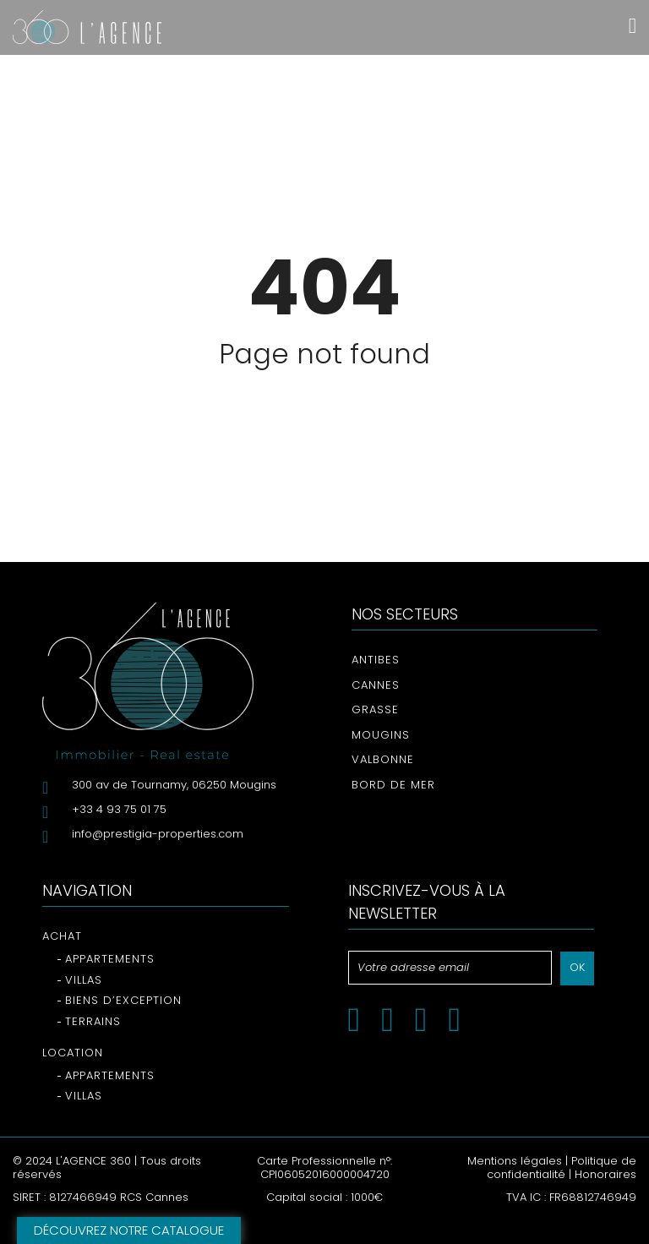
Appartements (110, 959)
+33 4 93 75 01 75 (119, 809)
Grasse (375, 709)
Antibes (376, 660)
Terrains (93, 1021)
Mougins (381, 735)
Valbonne (383, 759)
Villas (83, 980)
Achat (62, 936)
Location (72, 1053)
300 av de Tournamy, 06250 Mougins (174, 785)
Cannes (376, 685)
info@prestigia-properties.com (157, 834)
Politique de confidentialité (561, 1167)
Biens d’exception (123, 1000)
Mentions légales (514, 1161)
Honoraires (605, 1174)
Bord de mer (393, 785)
